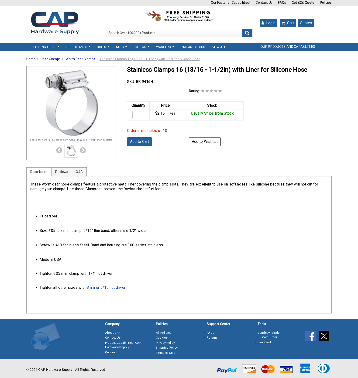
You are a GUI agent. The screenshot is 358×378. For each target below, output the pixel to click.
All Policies (164, 332)
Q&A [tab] (79, 172)
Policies (326, 2)
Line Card (264, 342)
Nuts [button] (120, 47)
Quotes (306, 23)
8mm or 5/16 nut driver (106, 287)
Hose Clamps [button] (77, 47)
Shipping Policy (167, 347)
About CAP (112, 332)
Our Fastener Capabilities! (230, 2)
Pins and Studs (193, 47)
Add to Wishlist (205, 141)
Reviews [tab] (61, 172)
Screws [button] (140, 47)
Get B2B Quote (303, 2)
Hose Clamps (51, 59)
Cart (288, 23)
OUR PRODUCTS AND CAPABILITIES (288, 46)
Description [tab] (39, 172)
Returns (212, 337)
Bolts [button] (102, 47)
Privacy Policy (165, 342)
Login (268, 23)
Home (30, 59)
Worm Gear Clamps (80, 59)
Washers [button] (164, 47)
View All (219, 47)
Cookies (162, 337)
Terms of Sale (165, 352)
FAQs (282, 2)
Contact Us (264, 2)
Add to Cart (139, 141)
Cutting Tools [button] (45, 47)
